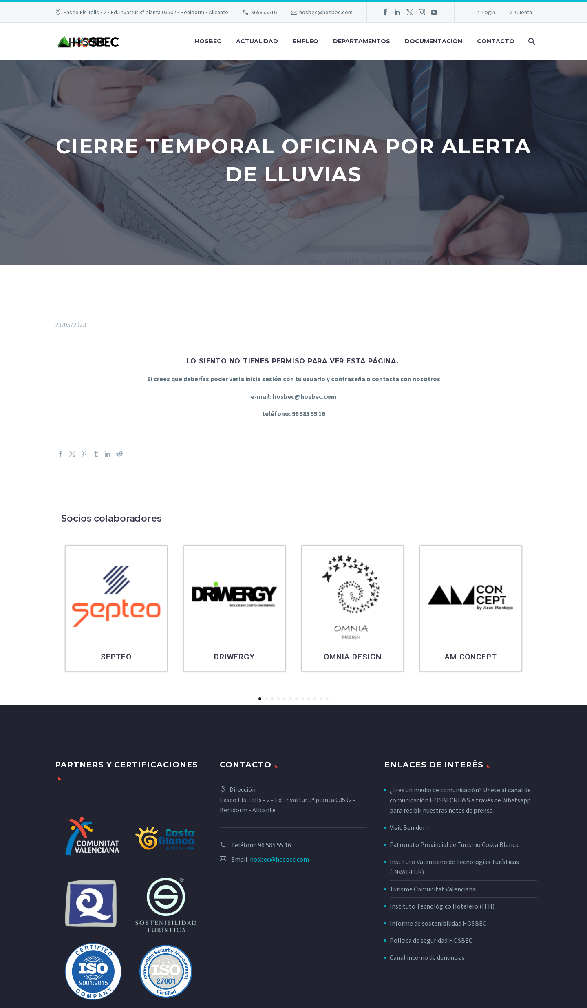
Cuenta (523, 12)
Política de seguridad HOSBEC (431, 940)
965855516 (264, 12)
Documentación (433, 41)
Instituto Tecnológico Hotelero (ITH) (442, 906)
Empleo (305, 41)
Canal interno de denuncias (427, 957)
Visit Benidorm (410, 827)
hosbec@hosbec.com (326, 12)
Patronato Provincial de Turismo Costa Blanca (454, 844)
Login (488, 12)
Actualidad (257, 41)
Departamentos (361, 41)
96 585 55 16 (274, 845)
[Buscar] (531, 41)
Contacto (495, 41)
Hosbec (208, 41)
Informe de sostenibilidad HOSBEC (439, 923)
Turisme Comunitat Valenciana (433, 889)
